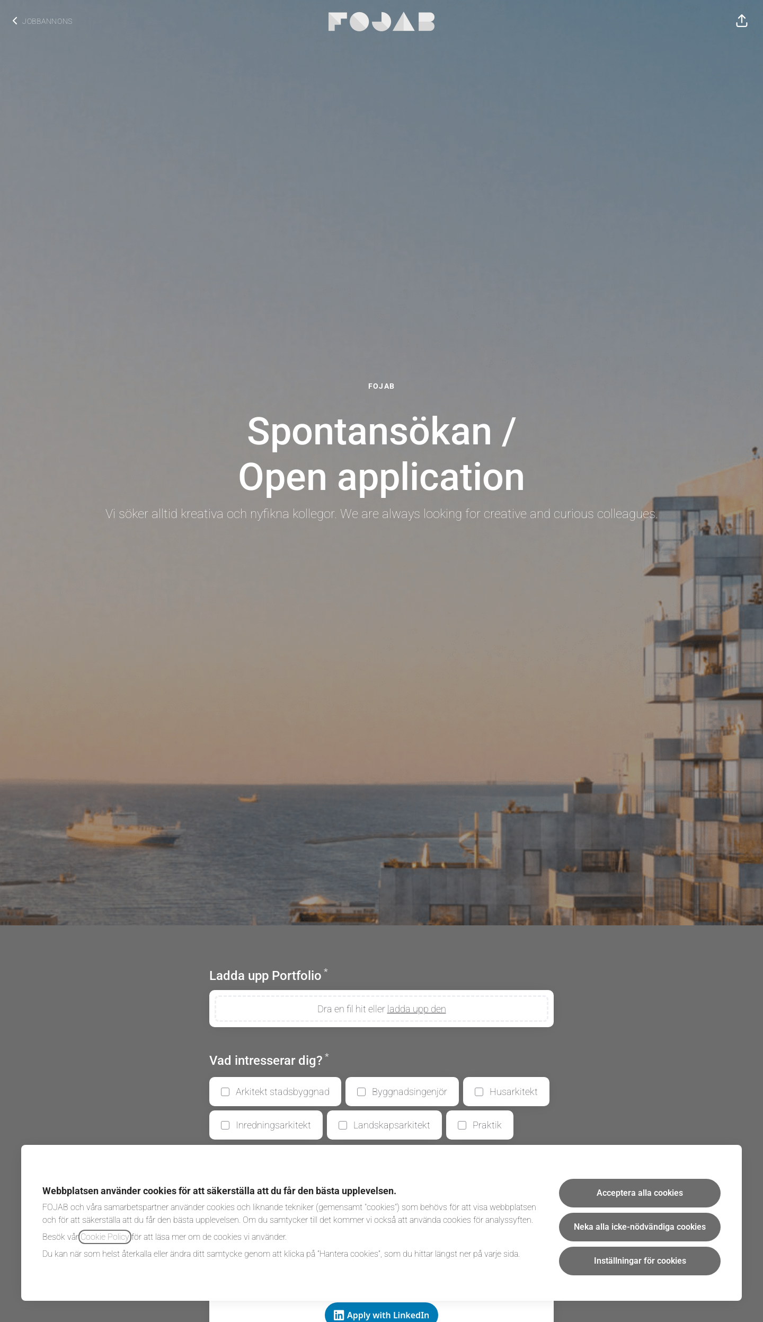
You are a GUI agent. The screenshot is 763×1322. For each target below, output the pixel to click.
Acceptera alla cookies (640, 1193)
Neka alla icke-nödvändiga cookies (640, 1227)
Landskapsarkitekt (391, 1125)
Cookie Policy (105, 1237)
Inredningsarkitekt (273, 1125)
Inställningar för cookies (640, 1261)
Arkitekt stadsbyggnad (283, 1091)
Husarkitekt (514, 1091)
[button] (742, 21)
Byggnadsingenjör (409, 1091)
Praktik (487, 1125)
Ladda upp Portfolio (268, 975)
